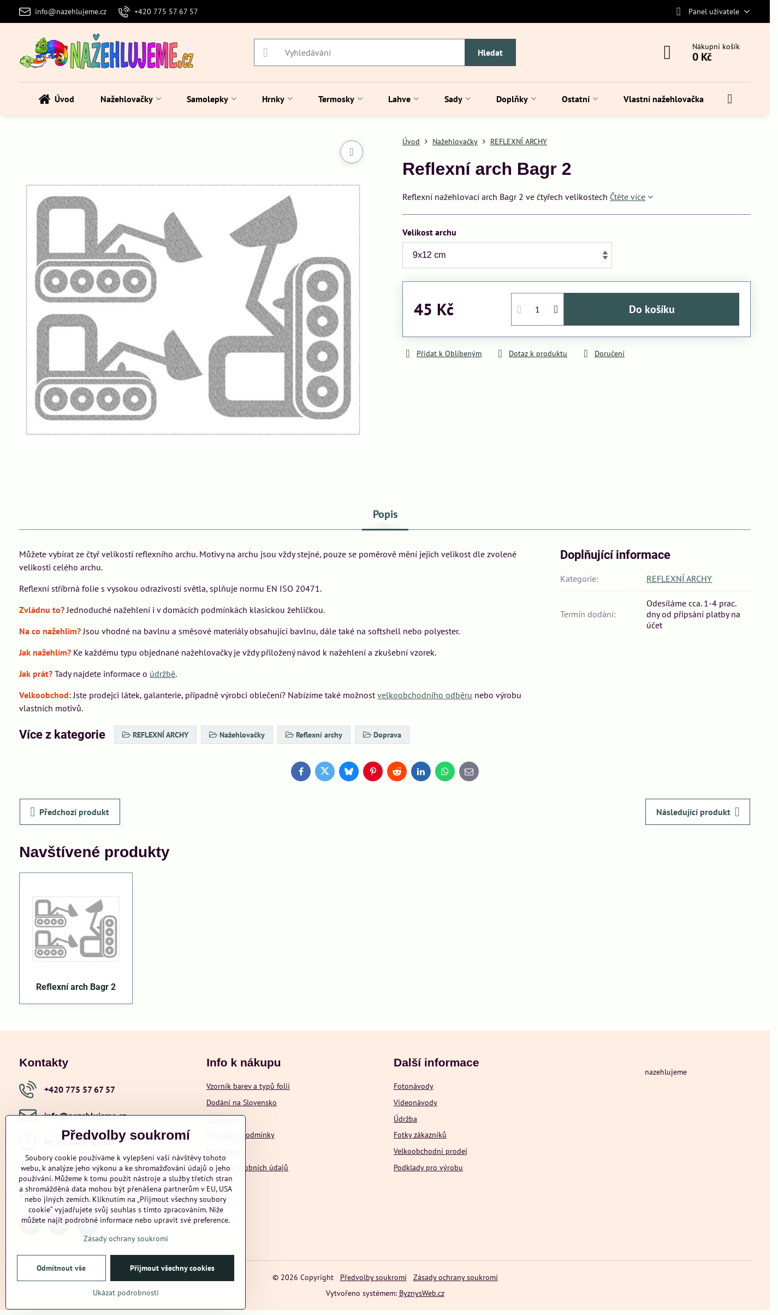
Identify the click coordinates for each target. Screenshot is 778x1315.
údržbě (162, 673)
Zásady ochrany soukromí (455, 1277)
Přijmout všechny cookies (172, 1268)
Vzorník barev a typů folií (248, 1086)
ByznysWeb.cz (421, 1293)
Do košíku (652, 309)
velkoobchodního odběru (424, 694)
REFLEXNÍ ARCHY (679, 578)
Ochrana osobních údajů (247, 1167)
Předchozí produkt (70, 811)
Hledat (490, 52)
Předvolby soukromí (373, 1277)
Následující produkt (698, 811)
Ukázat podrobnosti (126, 1293)
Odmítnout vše (61, 1268)
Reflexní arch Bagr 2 (76, 987)
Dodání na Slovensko (241, 1102)
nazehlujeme (666, 1072)
